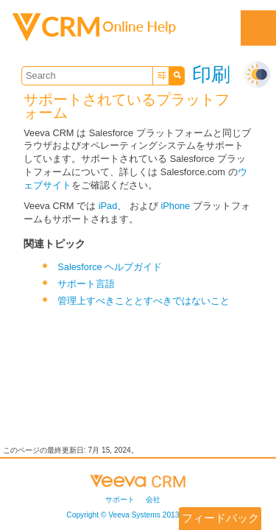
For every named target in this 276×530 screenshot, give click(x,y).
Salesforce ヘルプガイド (109, 266)
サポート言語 (86, 283)
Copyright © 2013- (132, 515)
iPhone (175, 205)
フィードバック (220, 518)
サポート (120, 499)
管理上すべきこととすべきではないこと (143, 300)
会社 (153, 499)
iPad (108, 205)
